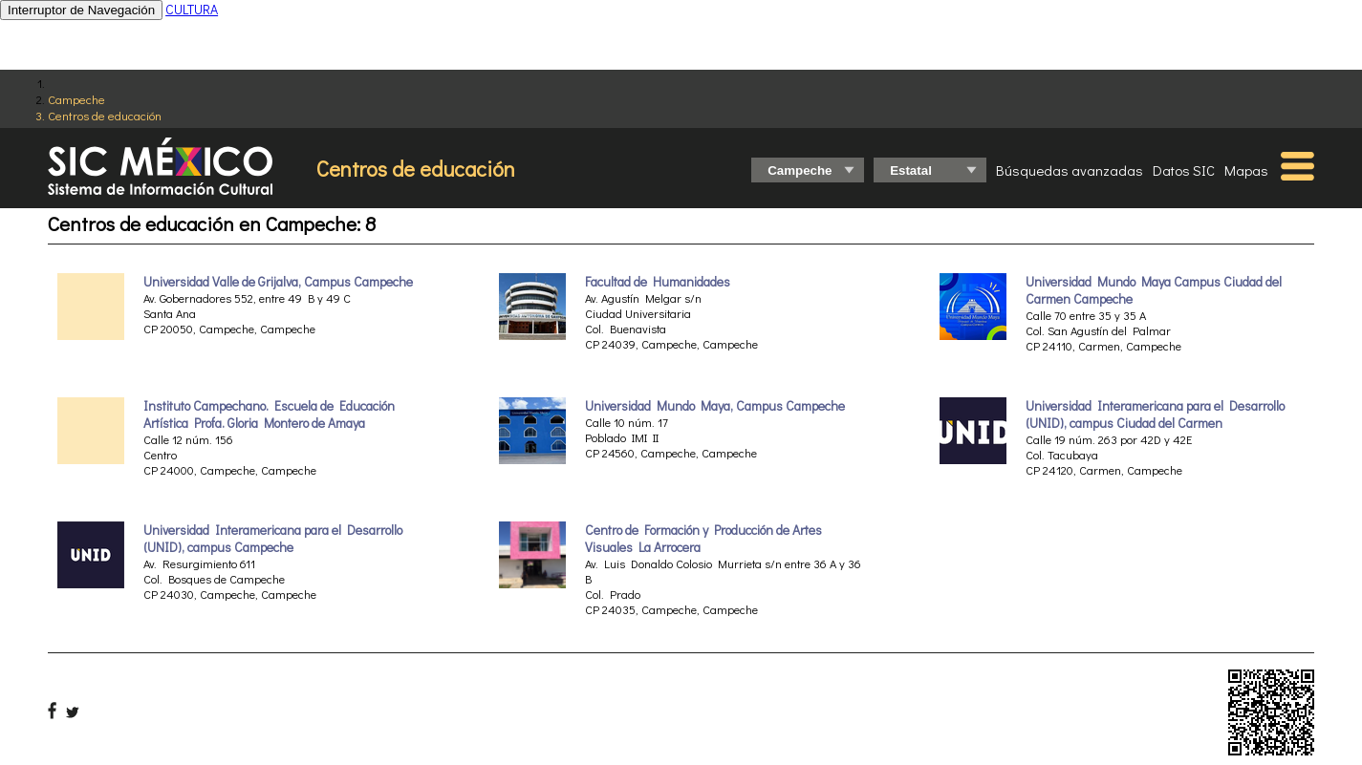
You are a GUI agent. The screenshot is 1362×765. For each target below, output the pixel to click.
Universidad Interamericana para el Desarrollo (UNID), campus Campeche (272, 538)
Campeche (76, 99)
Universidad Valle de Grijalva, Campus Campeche (278, 281)
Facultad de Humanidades (657, 281)
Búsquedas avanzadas (1069, 170)
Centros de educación (105, 115)
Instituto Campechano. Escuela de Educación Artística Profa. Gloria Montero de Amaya (269, 414)
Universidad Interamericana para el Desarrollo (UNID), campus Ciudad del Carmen (1155, 414)
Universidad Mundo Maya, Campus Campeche (715, 405)
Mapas (1246, 170)
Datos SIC (1184, 170)
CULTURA (191, 9)
